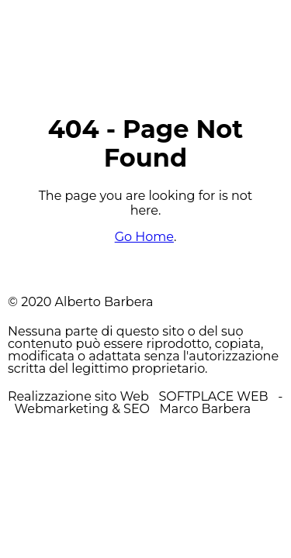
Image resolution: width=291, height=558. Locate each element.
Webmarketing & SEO (82, 408)
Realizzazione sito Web (78, 396)
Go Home (144, 236)
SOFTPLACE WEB (214, 396)
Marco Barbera (205, 408)
